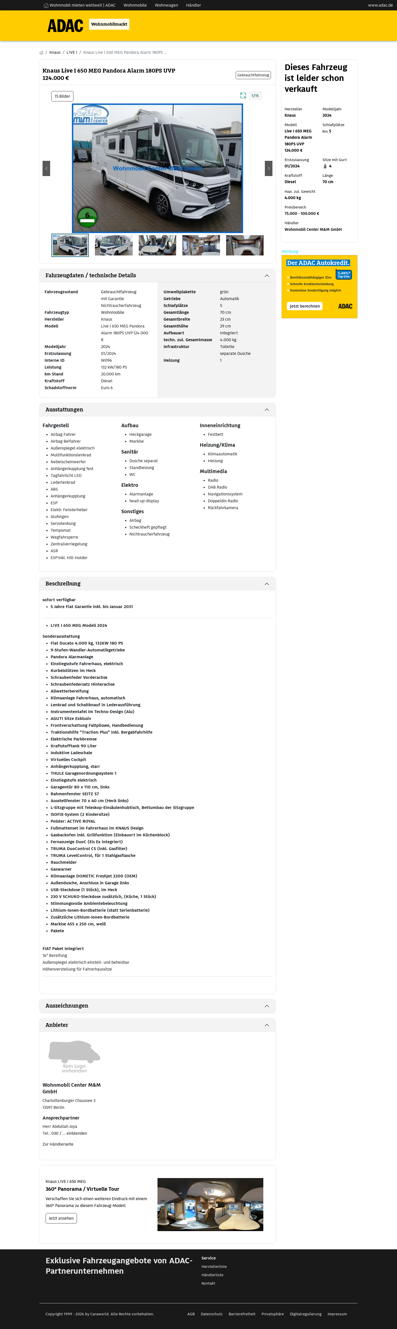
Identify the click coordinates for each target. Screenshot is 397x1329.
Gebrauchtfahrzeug (118, 292)
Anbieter (57, 1025)
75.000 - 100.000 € (302, 213)
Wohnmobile (112, 312)
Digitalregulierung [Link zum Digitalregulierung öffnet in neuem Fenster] (306, 1314)
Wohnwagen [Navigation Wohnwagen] (166, 5)
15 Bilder (62, 96)
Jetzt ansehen (61, 1218)
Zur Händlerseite (58, 1144)
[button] (46, 168)
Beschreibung (63, 583)
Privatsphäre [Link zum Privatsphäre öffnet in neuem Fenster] (273, 1314)
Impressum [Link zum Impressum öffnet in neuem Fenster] (337, 1314)
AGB (191, 1314)
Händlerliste (212, 1275)
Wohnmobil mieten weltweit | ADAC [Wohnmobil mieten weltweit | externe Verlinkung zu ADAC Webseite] (79, 5)
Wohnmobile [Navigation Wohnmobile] (135, 5)
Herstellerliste (214, 1266)
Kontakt (208, 1283)
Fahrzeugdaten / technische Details (91, 275)
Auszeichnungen (67, 1006)
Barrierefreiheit (242, 1314)
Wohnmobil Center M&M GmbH (313, 229)
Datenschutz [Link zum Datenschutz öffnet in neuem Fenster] (212, 1314)
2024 (105, 346)
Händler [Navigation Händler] (193, 5)
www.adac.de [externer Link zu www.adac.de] (380, 5)
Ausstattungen (64, 409)
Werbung (290, 251)
